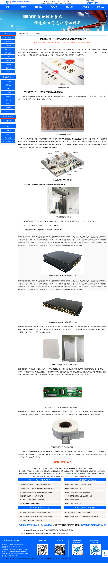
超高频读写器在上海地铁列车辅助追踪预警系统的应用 (35, 512)
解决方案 (69, 7)
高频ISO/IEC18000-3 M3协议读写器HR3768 (63, 322)
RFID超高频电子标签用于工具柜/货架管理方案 (78, 484)
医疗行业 (8, 85)
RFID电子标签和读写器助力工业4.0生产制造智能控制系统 (36, 516)
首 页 (31, 33)
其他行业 (8, 111)
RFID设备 (31, 558)
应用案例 (8, 121)
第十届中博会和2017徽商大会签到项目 (31, 520)
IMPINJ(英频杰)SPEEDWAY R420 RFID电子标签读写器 (35, 484)
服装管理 (8, 96)
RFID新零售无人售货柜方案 (73, 503)
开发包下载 (8, 138)
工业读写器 (25, 558)
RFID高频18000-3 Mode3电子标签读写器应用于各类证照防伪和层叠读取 (49, 530)
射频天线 (8, 68)
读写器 (8, 56)
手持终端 (8, 64)
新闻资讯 (38, 7)
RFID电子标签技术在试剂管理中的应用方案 (77, 492)
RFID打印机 (8, 60)
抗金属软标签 (8, 41)
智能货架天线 (67, 558)
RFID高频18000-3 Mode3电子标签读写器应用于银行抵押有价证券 (47, 533)
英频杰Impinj (11, 558)
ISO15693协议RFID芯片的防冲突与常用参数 (77, 512)
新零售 (8, 104)
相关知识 (8, 130)
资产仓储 (8, 107)
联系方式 (100, 7)
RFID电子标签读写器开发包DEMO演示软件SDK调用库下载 (82, 516)
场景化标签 (8, 53)
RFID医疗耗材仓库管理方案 (73, 488)
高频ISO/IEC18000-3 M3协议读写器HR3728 (63, 275)
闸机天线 (54, 558)
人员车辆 (8, 100)
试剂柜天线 (60, 558)
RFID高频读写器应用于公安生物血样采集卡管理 (78, 496)
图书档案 (8, 81)
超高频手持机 (38, 558)
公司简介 (23, 7)
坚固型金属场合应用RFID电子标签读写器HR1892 (34, 496)
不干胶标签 (8, 38)
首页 (7, 7)
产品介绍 (54, 7)
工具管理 (8, 92)
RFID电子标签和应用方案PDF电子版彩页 (66, 525)
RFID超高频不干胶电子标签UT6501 (30, 503)
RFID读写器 (19, 558)
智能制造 (8, 89)
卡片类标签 (8, 49)
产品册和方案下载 (8, 141)
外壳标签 (8, 45)
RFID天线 (48, 558)
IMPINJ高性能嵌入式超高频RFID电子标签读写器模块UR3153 (37, 488)
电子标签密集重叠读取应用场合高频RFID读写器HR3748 (36, 492)
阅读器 (44, 558)
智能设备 (8, 71)
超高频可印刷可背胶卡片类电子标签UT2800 (32, 499)
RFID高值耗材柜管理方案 (72, 499)
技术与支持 (85, 7)
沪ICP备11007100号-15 (14, 547)
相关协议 (8, 134)
